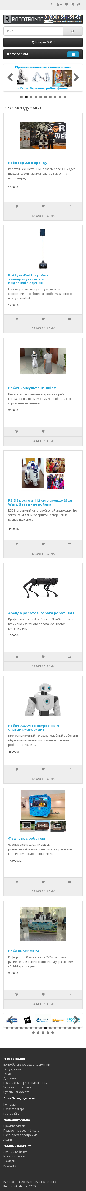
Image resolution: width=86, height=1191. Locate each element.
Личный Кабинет (15, 1152)
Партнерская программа (20, 1135)
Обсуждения (12, 1069)
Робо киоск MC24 (23, 950)
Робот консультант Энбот (32, 387)
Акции (7, 1140)
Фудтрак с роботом (26, 838)
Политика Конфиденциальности (25, 1083)
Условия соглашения (17, 1087)
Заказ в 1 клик (43, 216)
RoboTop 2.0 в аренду (27, 162)
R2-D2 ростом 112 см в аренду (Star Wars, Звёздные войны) (40, 502)
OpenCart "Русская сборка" (39, 1182)
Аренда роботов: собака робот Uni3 (41, 613)
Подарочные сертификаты (21, 1130)
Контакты (9, 1104)
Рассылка (9, 1166)
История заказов (14, 1156)
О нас (7, 1074)
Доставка (9, 1078)
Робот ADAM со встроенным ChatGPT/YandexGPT (33, 727)
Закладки (9, 1161)
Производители (14, 1126)
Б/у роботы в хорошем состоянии (26, 1065)
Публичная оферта (16, 1092)
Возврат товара (14, 1109)
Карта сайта (11, 1114)
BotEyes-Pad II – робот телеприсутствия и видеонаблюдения (28, 279)
